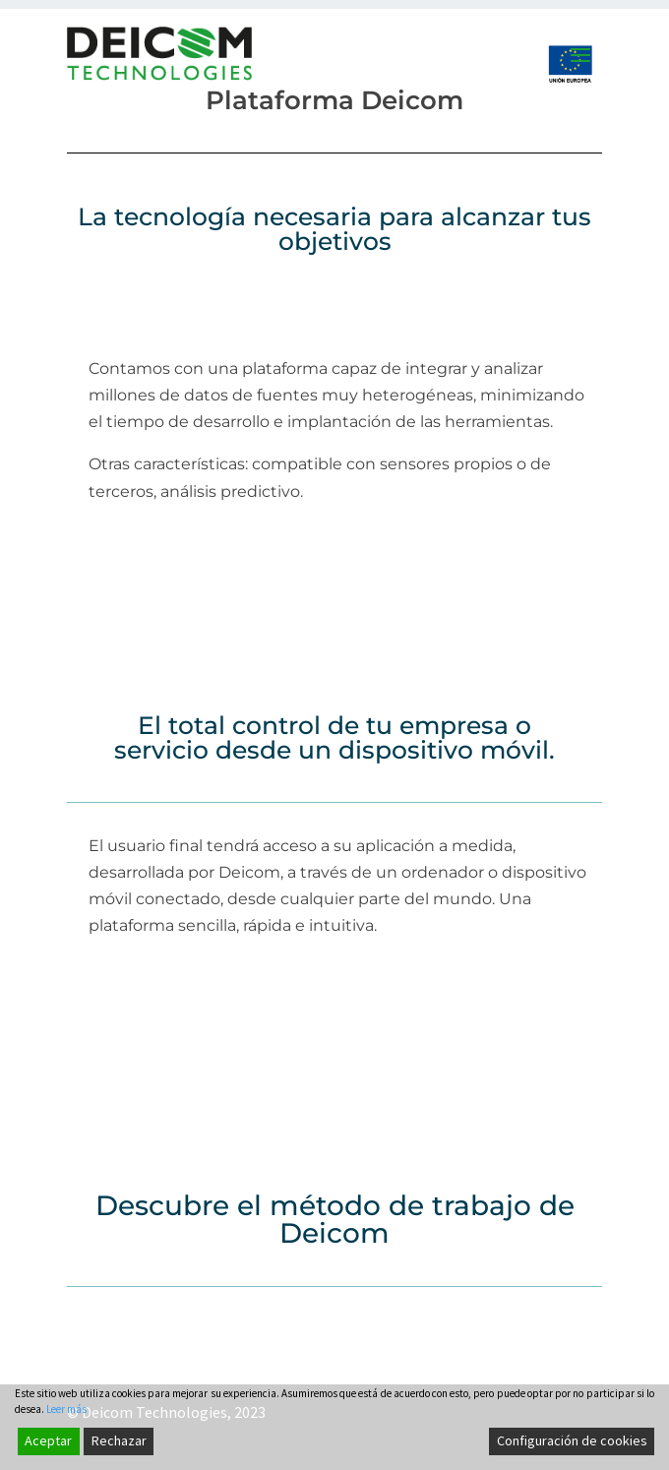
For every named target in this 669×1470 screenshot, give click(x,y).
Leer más (66, 1439)
